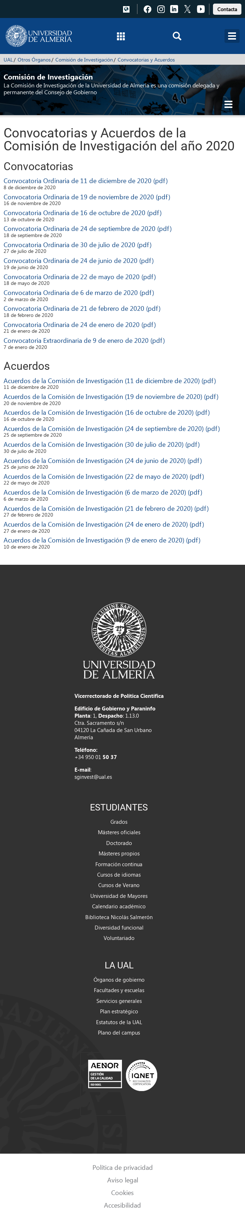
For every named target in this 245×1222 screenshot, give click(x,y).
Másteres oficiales (119, 832)
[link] (227, 8)
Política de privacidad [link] (122, 1167)
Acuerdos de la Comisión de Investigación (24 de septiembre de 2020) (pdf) (112, 428)
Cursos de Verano (119, 885)
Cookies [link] (122, 1192)
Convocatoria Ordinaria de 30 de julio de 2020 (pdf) (77, 244)
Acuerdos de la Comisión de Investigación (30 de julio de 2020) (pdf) (102, 444)
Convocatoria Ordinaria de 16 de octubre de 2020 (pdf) (83, 212)
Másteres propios (119, 853)
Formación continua (118, 864)
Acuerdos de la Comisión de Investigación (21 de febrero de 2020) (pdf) (106, 508)
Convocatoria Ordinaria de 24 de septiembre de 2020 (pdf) (88, 228)
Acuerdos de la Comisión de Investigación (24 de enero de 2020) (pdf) (104, 523)
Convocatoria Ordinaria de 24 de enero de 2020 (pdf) (80, 324)
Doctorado (119, 842)
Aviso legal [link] (122, 1179)
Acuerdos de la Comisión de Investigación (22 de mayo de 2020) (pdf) (104, 476)
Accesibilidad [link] (122, 1204)
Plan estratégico (119, 1011)
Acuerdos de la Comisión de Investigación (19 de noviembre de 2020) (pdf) (111, 396)
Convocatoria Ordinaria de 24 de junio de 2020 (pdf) (79, 260)
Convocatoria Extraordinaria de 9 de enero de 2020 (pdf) (84, 340)
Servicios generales (119, 1000)
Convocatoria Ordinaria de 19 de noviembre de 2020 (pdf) (87, 196)
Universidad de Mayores (119, 895)
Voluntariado (119, 937)
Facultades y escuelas (119, 990)
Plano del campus (119, 1032)
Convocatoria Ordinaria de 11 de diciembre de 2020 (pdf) (86, 180)
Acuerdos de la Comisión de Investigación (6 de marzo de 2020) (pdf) (103, 491)
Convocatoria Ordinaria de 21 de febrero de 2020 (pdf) (82, 308)
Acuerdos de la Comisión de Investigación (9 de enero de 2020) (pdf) (102, 539)
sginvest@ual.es (93, 776)
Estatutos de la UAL (119, 1022)
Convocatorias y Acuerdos (146, 59)
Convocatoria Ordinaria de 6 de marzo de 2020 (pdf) (79, 292)
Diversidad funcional (119, 927)
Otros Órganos (34, 59)
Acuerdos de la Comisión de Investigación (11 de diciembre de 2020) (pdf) (110, 380)
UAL (8, 59)
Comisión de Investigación (84, 59)
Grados (118, 821)
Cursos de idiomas (119, 874)
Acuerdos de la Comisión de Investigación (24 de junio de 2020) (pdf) (103, 460)
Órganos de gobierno (119, 979)
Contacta (227, 9)
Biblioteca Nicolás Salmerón (119, 917)
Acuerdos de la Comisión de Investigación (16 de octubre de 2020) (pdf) (107, 412)
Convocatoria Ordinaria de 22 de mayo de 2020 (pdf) (80, 276)
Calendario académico (119, 906)
